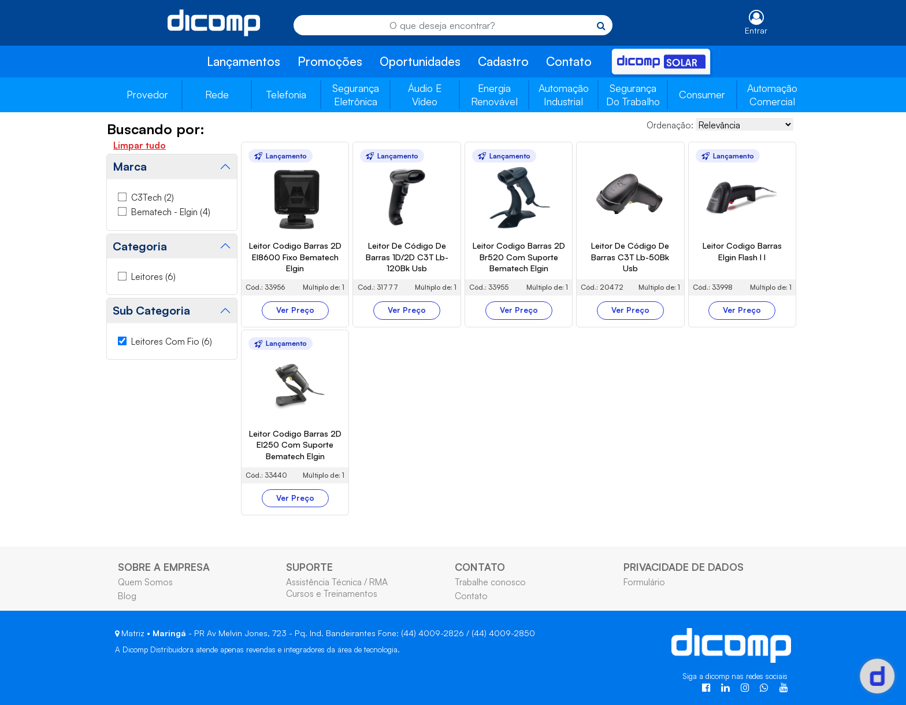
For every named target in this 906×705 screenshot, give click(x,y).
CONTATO (480, 566)
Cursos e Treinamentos (331, 593)
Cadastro (503, 61)
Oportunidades (420, 61)
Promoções (330, 61)
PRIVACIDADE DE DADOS (683, 566)
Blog (127, 595)
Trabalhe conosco (490, 582)
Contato (569, 61)
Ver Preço (295, 310)
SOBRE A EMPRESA (164, 566)
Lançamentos (243, 61)
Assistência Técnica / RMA (337, 582)
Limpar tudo (139, 145)
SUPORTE (309, 566)
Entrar (756, 30)
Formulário (644, 582)
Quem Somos (145, 582)
